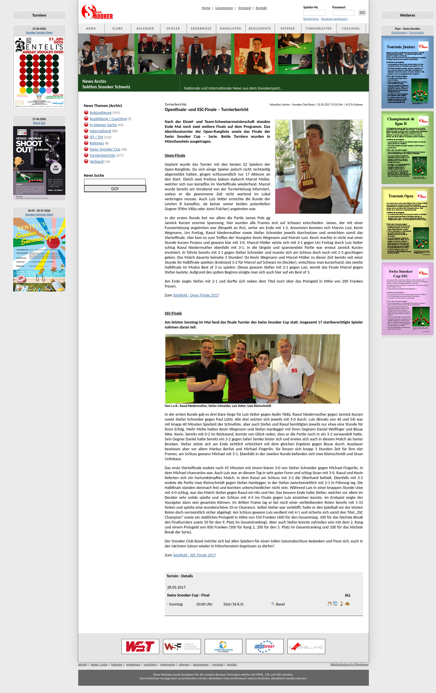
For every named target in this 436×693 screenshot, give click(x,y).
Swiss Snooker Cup (105, 149)
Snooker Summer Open (39, 214)
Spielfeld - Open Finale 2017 (196, 295)
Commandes (416, 32)
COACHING (351, 29)
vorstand (218, 664)
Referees (97, 143)
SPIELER (173, 29)
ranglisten (150, 664)
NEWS (91, 29)
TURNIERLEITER (319, 29)
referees (184, 664)
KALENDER (145, 29)
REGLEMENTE (260, 29)
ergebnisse (133, 664)
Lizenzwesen (224, 8)
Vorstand (244, 8)
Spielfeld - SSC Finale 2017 (194, 555)
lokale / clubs (99, 664)
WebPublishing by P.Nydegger (349, 664)
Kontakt (261, 8)
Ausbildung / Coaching (108, 118)
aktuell (82, 664)
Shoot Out (39, 123)
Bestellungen (398, 32)
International (100, 130)
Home (206, 8)
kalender (116, 664)
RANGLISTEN (230, 29)
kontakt (232, 664)
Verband (97, 161)
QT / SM (96, 137)
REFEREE (288, 29)
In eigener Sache (103, 124)
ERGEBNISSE (201, 29)
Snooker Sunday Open (39, 32)
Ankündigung (101, 112)
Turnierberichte (102, 155)
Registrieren (311, 19)
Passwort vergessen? (334, 19)
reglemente (167, 664)
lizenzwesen (200, 664)
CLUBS (117, 29)
